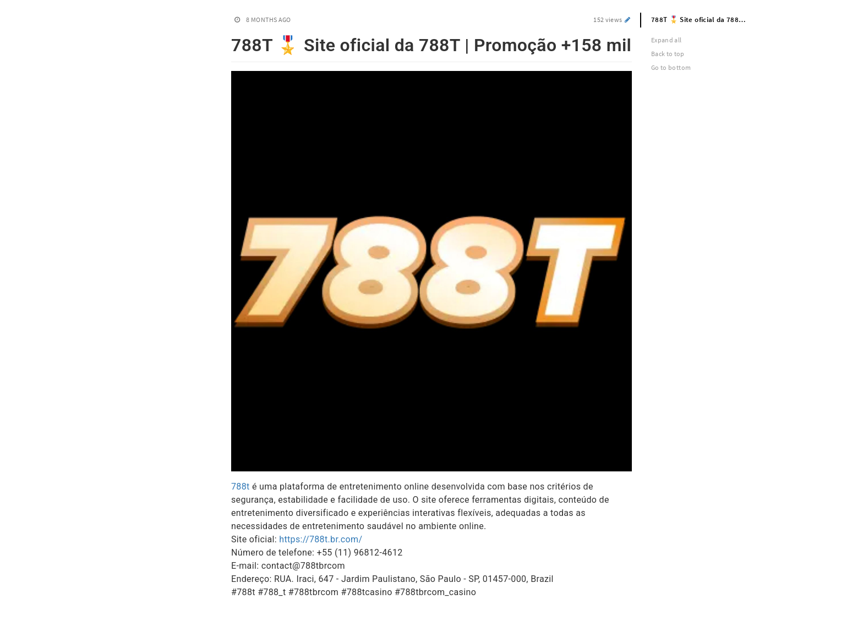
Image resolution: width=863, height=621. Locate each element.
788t (240, 486)
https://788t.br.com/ (320, 539)
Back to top (668, 54)
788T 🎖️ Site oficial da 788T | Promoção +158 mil (704, 19)
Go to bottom (671, 67)
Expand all (666, 40)
